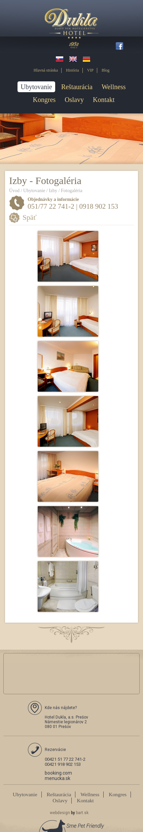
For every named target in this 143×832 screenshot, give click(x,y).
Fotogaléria (71, 190)
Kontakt (103, 99)
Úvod (14, 190)
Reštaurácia (77, 86)
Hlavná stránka (46, 70)
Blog (105, 70)
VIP (90, 70)
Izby (53, 190)
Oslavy (74, 99)
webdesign (60, 812)
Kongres (44, 99)
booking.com (58, 773)
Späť (30, 217)
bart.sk (82, 812)
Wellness (114, 86)
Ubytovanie (36, 86)
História (72, 70)
